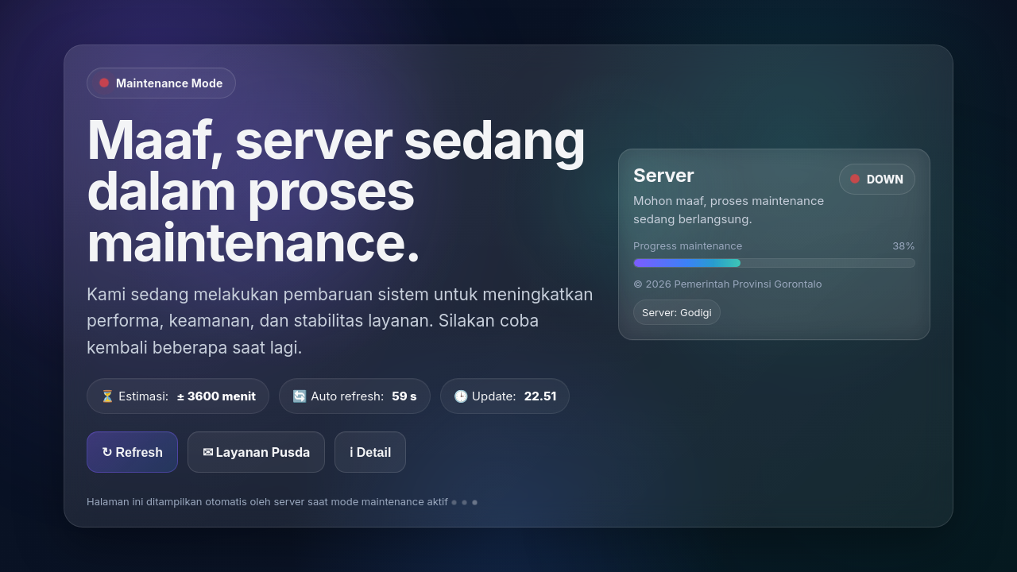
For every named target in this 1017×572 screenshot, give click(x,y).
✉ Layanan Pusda (256, 452)
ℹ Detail (370, 452)
